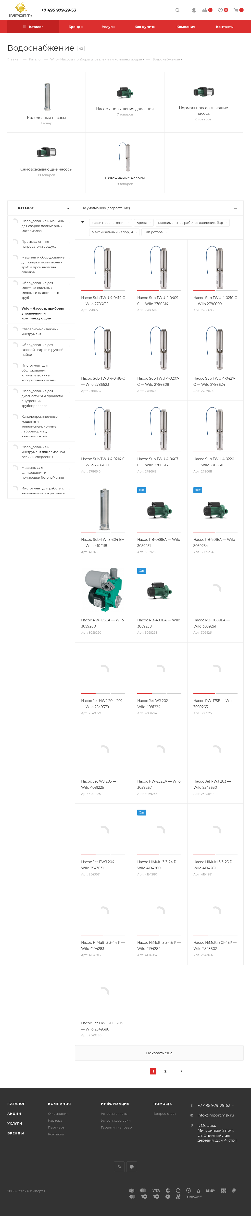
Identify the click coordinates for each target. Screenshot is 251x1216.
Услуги (14, 1123)
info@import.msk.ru (216, 1115)
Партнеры (56, 1127)
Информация (115, 1104)
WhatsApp (131, 1166)
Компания (59, 1104)
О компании (58, 1114)
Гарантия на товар (116, 1127)
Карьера (55, 1120)
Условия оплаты (114, 1114)
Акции (14, 1114)
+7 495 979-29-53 (58, 10)
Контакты (56, 1134)
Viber (119, 1166)
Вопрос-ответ (164, 1114)
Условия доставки (116, 1120)
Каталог (16, 1104)
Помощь (162, 1104)
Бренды (15, 1133)
